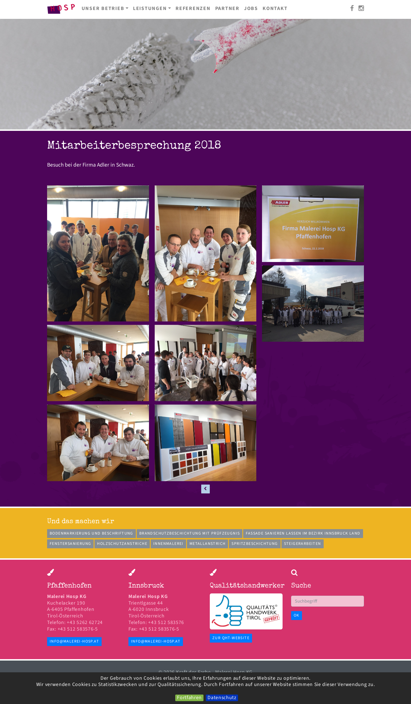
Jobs (251, 8)
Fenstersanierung (70, 544)
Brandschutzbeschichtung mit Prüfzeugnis (189, 533)
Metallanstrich (208, 544)
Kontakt (275, 8)
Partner (227, 8)
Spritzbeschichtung (254, 544)
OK (296, 615)
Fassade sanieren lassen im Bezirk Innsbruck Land (303, 533)
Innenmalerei (168, 544)
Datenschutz (221, 698)
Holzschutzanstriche (122, 544)
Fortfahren (189, 698)
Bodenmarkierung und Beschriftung (91, 533)
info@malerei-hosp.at (74, 641)
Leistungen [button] (150, 8)
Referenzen (193, 8)
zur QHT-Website (230, 638)
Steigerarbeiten (302, 544)
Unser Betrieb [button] (103, 8)
